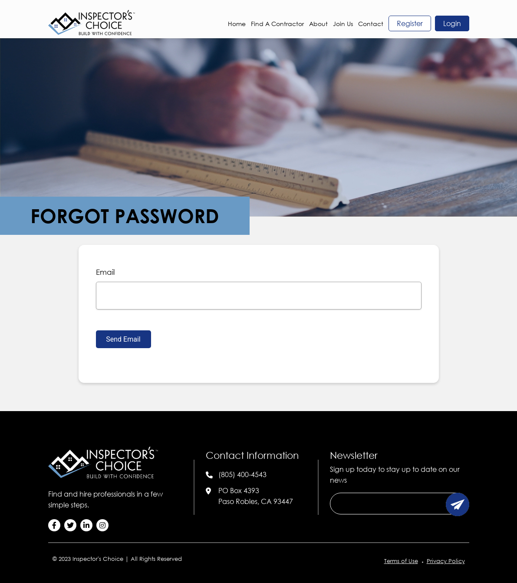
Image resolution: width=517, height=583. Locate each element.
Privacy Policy (446, 560)
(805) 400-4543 (242, 474)
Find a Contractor (277, 23)
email (105, 272)
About (318, 23)
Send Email (123, 339)
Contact (370, 23)
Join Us (343, 23)
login (452, 23)
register (410, 23)
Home (237, 23)
